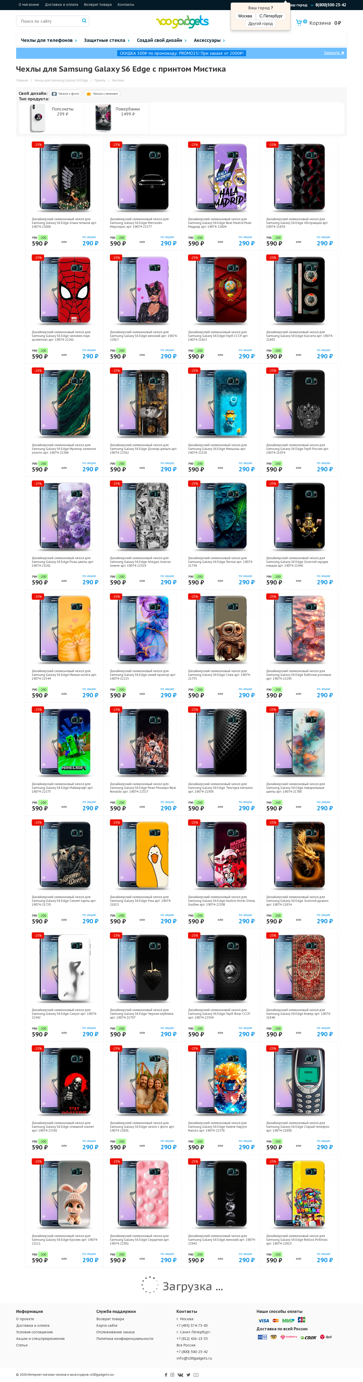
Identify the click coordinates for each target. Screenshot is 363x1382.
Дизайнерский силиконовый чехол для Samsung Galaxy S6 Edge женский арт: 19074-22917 (144, 335)
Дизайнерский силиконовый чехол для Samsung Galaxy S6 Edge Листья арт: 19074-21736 (220, 561)
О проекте (25, 1319)
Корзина (317, 22)
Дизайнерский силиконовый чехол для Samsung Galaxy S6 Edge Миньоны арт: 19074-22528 (217, 448)
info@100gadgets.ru (194, 1358)
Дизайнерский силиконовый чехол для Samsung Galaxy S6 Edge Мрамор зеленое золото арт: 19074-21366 (64, 448)
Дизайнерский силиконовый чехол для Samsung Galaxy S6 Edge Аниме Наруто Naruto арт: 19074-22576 (217, 1126)
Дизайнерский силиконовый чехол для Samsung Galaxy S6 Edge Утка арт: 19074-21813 (140, 900)
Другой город (260, 23)
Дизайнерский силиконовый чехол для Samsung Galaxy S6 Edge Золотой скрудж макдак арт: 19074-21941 (297, 561)
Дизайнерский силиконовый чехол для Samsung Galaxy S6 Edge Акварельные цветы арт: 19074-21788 (295, 787)
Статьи (21, 1345)
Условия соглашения (34, 1332)
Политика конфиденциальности (124, 1338)
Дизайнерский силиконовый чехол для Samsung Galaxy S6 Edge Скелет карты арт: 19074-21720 (64, 900)
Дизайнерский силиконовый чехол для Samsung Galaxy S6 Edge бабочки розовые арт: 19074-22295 (298, 674)
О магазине (29, 4)
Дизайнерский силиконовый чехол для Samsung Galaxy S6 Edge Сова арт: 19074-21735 (219, 674)
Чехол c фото (65, 93)
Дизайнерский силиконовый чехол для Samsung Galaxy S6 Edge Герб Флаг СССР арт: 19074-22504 (219, 1013)
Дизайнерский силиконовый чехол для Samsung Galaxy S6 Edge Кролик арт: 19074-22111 (65, 1239)
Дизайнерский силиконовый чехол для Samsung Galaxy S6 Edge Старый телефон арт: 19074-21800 (297, 1126)
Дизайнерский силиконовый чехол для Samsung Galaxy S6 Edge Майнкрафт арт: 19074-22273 (62, 787)
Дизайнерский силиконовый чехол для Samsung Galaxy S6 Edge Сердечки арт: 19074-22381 (139, 1239)
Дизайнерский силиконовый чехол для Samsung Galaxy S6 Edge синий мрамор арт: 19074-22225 (143, 674)
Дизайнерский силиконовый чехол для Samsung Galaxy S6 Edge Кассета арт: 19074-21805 (299, 335)
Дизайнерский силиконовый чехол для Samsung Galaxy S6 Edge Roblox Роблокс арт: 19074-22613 (297, 1239)
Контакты (125, 4)
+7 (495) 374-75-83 (192, 1325)
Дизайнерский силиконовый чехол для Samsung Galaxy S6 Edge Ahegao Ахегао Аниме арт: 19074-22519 (140, 561)
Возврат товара (98, 4)
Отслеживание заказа (115, 1332)
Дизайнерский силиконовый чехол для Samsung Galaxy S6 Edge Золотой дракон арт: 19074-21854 (297, 900)
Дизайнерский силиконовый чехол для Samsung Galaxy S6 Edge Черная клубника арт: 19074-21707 (141, 1013)
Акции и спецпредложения (40, 1338)
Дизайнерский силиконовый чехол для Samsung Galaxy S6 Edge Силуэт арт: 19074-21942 (64, 1013)
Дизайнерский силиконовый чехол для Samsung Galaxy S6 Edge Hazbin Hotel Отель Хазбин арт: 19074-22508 (221, 900)
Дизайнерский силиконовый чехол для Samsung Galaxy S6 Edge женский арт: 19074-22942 (222, 1239)
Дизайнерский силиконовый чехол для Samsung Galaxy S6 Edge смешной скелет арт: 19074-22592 (63, 1126)
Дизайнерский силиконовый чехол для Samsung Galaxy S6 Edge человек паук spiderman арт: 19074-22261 (61, 335)
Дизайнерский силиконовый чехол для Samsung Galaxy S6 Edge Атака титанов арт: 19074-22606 (64, 222)
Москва (245, 16)
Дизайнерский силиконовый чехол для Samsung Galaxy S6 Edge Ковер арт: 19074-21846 (298, 1013)
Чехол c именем (102, 94)
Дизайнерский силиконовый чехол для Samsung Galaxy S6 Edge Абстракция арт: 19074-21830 (297, 222)
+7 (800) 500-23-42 (192, 1351)
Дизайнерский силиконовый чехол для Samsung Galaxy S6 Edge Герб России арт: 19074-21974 (297, 448)
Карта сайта (106, 1325)
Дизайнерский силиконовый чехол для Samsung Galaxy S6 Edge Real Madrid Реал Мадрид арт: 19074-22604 (219, 222)
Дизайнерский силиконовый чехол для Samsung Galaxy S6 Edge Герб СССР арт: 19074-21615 (218, 335)
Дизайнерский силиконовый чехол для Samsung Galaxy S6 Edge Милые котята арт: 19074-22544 (64, 674)
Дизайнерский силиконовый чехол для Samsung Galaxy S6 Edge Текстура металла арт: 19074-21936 (220, 787)
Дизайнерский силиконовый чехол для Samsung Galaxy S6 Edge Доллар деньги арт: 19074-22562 (143, 448)
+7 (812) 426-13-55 (192, 1338)
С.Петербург (271, 16)
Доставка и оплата (61, 4)
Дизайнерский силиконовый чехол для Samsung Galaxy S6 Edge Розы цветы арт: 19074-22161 (63, 561)
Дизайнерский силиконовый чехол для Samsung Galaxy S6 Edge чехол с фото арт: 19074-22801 (142, 1126)
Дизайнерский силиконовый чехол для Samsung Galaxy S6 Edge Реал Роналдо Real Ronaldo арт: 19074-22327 (143, 787)
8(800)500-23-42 (330, 4)
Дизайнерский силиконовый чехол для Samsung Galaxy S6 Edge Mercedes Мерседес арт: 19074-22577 (139, 222)
